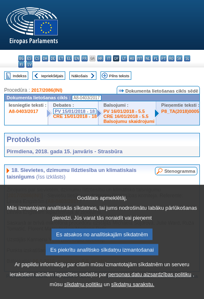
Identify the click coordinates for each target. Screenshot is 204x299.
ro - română (171, 58)
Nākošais (79, 76)
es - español (29, 58)
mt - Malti (140, 58)
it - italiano (108, 58)
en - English (77, 58)
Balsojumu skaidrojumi (129, 121)
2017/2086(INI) (46, 90)
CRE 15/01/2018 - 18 (75, 116)
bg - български (21, 58)
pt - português (163, 58)
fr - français (84, 58)
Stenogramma (179, 171)
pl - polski (155, 58)
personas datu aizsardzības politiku (149, 289)
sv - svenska (29, 64)
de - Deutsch (53, 58)
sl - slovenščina (187, 58)
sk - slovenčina (179, 58)
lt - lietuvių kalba (124, 58)
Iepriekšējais (52, 76)
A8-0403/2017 (23, 111)
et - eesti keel (61, 58)
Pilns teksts (119, 76)
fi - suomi (21, 64)
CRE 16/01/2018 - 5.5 (125, 116)
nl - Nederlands (148, 58)
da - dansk (45, 58)
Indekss (20, 76)
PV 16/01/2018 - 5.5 (124, 111)
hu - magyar (132, 58)
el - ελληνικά (69, 58)
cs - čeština (37, 58)
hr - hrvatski (100, 58)
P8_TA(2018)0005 (180, 111)
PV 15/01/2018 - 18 (75, 111)
